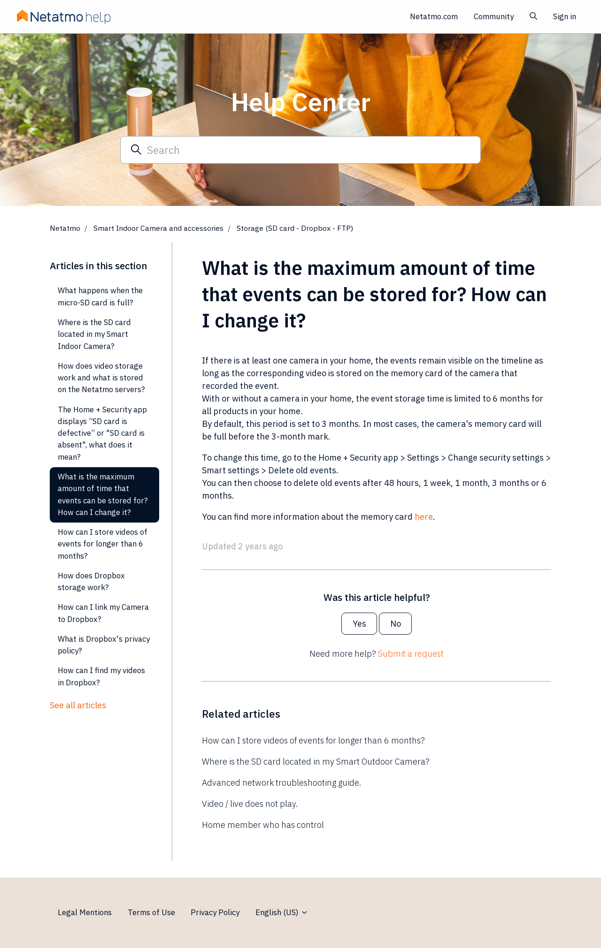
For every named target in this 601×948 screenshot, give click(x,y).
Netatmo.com (434, 16)
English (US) (281, 912)
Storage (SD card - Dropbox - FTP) (295, 228)
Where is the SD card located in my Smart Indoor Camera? (94, 334)
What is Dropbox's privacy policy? (104, 645)
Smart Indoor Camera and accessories (158, 228)
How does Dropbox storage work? (91, 581)
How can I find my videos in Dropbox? (101, 676)
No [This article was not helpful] (395, 623)
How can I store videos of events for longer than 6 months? (313, 740)
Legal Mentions (85, 912)
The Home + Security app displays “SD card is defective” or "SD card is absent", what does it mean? (102, 433)
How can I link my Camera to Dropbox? (103, 613)
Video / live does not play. (250, 803)
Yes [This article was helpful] (359, 623)
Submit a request (411, 653)
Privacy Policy (215, 912)
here (424, 516)
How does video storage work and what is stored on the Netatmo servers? (101, 378)
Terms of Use (151, 912)
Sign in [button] (564, 16)
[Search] (300, 149)
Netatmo (65, 228)
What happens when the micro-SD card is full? (100, 296)
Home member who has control (263, 824)
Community (494, 16)
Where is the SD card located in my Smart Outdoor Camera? (316, 761)
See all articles (78, 705)
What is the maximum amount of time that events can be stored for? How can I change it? (103, 494)
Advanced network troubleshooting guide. (281, 782)
